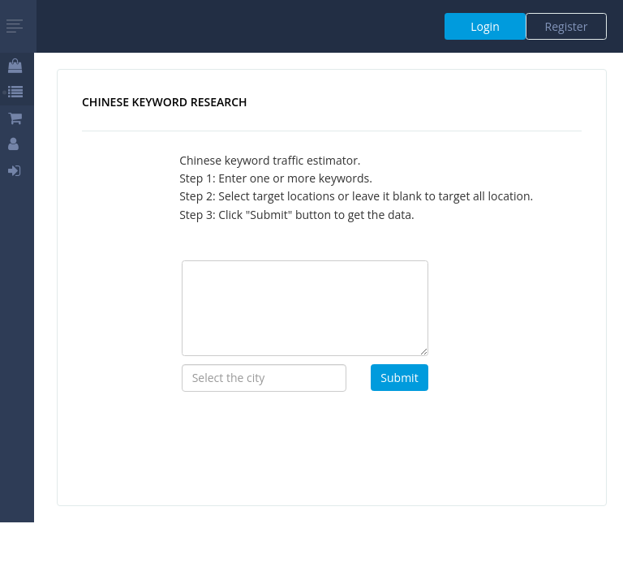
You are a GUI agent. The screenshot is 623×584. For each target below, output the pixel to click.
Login (484, 26)
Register (566, 26)
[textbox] (264, 378)
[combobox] (264, 378)
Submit (399, 377)
